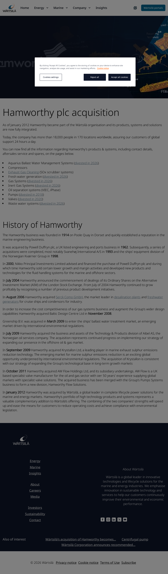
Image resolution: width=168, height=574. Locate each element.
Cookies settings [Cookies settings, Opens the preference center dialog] (50, 77)
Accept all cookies (119, 77)
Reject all (94, 77)
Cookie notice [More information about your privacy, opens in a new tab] (103, 68)
